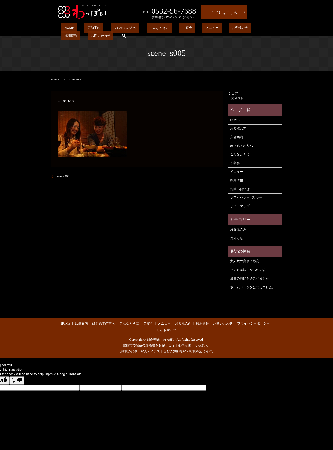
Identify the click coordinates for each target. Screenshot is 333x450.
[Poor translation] (16, 380)
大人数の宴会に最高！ (246, 261)
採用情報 (221, 28)
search (264, 28)
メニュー (177, 28)
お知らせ (236, 238)
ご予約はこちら (224, 13)
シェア (233, 93)
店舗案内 (84, 28)
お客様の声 (199, 28)
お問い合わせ (244, 28)
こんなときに (137, 28)
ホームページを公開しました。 (252, 287)
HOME (66, 28)
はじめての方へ (109, 28)
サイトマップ (240, 206)
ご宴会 (159, 28)
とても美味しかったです (248, 270)
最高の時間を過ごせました (249, 278)
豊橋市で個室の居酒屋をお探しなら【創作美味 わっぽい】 (166, 345)
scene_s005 (61, 176)
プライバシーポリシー (246, 197)
